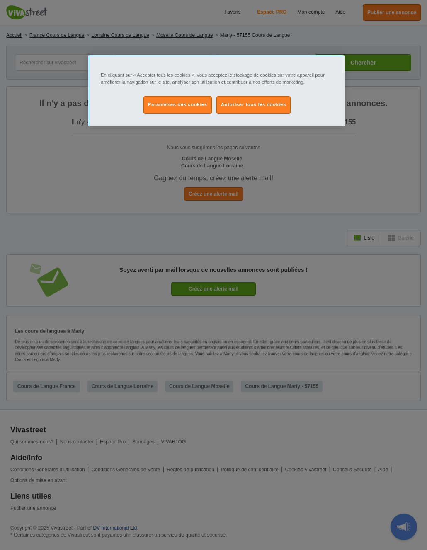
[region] (216, 90)
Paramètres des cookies (177, 104)
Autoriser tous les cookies (253, 104)
